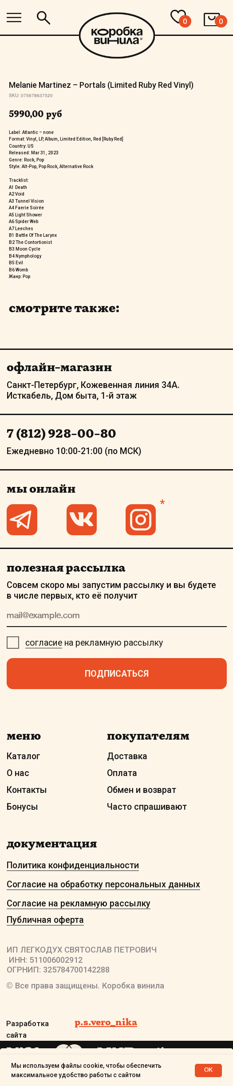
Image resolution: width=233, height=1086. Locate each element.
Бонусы (22, 807)
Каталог (23, 756)
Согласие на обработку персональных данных (103, 884)
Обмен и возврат (141, 790)
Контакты (27, 790)
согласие (43, 643)
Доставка (127, 756)
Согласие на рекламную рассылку (78, 903)
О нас (18, 773)
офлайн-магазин (59, 367)
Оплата (122, 773)
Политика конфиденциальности (73, 865)
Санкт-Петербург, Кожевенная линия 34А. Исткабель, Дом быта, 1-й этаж (93, 390)
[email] (117, 616)
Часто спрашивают (147, 807)
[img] (14, 17)
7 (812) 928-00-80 (61, 433)
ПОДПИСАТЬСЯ (117, 674)
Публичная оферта (45, 920)
